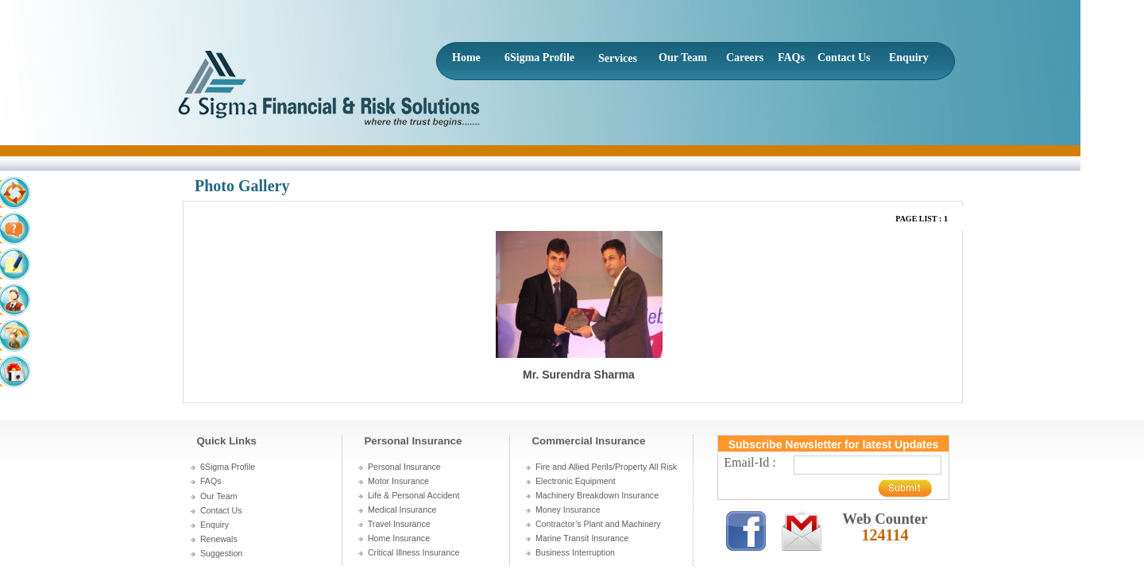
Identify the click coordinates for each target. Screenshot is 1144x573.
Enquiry (909, 57)
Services (617, 58)
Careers (744, 57)
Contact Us (844, 57)
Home (466, 57)
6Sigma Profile (539, 57)
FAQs (791, 57)
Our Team (683, 57)
